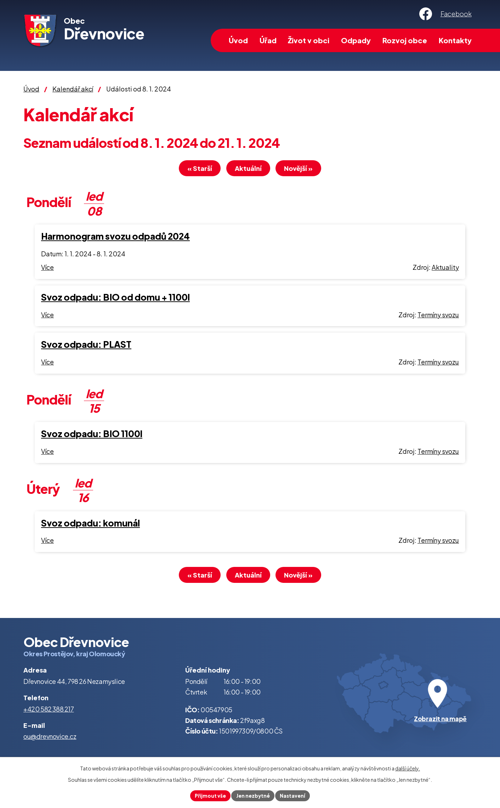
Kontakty (455, 40)
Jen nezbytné (252, 795)
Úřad (268, 40)
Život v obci (308, 40)
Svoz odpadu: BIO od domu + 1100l (115, 298)
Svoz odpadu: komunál (90, 524)
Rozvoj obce (404, 40)
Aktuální (248, 169)
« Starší (195, 169)
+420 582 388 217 (48, 711)
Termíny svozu (438, 316)
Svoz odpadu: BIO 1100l (91, 434)
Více (47, 268)
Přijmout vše (209, 795)
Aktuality (445, 268)
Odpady (356, 40)
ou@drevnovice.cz (49, 738)
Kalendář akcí (72, 89)
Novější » (302, 169)
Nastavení (294, 795)
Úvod (238, 40)
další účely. (407, 767)
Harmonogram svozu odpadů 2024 (115, 237)
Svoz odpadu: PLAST (86, 345)
